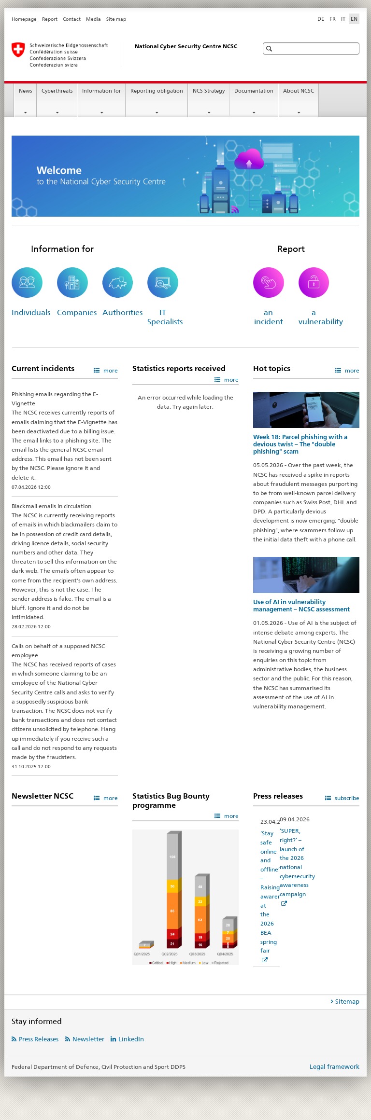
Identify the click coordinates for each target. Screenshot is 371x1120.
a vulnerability (321, 317)
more (110, 370)
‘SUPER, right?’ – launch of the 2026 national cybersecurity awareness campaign (297, 862)
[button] (270, 48)
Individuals (31, 312)
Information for (101, 91)
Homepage (24, 19)
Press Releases (38, 1039)
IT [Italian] (343, 18)
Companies (77, 312)
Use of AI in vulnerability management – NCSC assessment (301, 605)
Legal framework (334, 1066)
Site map (116, 19)
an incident (268, 317)
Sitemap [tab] (347, 1001)
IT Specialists (165, 317)
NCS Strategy (209, 91)
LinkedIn (131, 1039)
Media (93, 19)
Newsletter (88, 1039)
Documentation (253, 91)
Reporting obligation (156, 91)
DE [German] (320, 18)
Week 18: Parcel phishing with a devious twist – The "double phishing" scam (300, 444)
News (25, 91)
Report (49, 19)
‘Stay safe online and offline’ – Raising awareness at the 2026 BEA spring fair (274, 892)
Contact (72, 19)
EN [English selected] (354, 18)
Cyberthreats (57, 91)
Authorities (122, 312)
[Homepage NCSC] (125, 54)
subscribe (346, 798)
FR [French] (332, 18)
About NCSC (298, 91)
